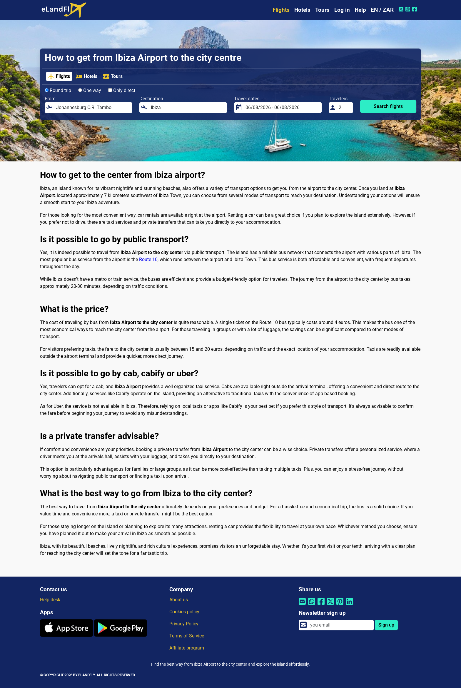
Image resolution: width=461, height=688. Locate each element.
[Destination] (187, 107)
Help (360, 9)
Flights (281, 9)
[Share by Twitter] (330, 605)
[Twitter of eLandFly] (401, 9)
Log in (342, 9)
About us (178, 599)
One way (89, 90)
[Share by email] (302, 605)
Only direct (121, 90)
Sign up (386, 625)
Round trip (58, 90)
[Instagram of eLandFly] (408, 9)
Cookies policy (184, 611)
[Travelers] (344, 107)
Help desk (50, 599)
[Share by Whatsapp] (311, 605)
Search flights (388, 106)
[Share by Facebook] (321, 605)
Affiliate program (186, 648)
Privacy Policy (183, 624)
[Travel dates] (282, 107)
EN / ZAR (382, 9)
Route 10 (148, 259)
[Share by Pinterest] (339, 605)
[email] (340, 625)
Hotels (302, 9)
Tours (322, 9)
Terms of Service (186, 636)
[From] (92, 107)
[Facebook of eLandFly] (415, 9)
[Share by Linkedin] (349, 605)
